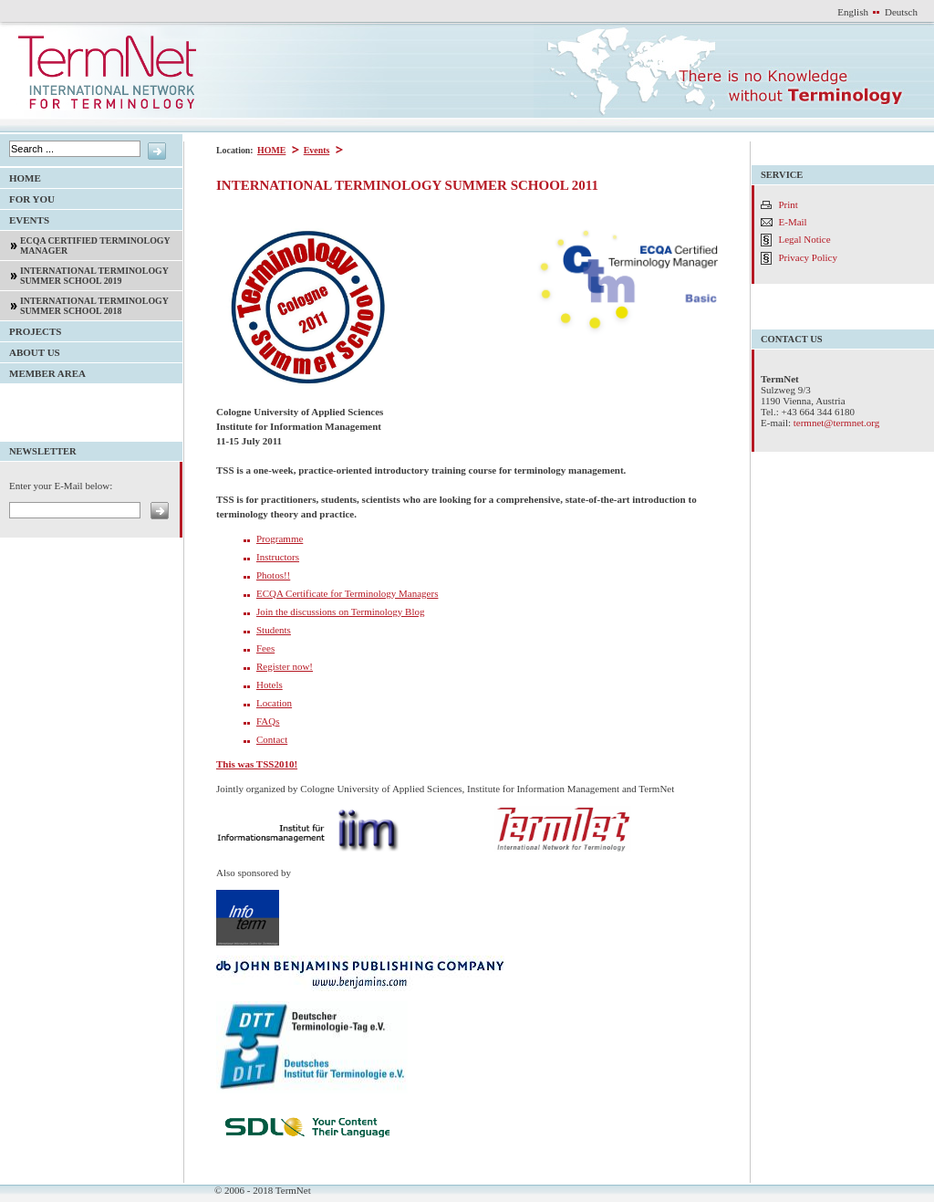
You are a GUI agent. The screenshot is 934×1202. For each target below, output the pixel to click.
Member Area (43, 371)
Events (316, 150)
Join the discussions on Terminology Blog (340, 611)
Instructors (277, 556)
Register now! (284, 666)
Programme (279, 538)
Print (788, 204)
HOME (270, 150)
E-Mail (793, 221)
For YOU (27, 196)
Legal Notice (805, 239)
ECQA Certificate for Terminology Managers (347, 593)
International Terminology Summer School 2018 (84, 303)
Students (273, 629)
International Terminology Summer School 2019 (84, 273)
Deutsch (901, 11)
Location (274, 702)
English (852, 11)
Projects (30, 329)
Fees (265, 648)
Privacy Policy (808, 257)
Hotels (269, 684)
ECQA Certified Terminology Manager (85, 243)
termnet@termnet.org (837, 422)
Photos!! (273, 575)
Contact (271, 739)
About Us (30, 350)
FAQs (267, 721)
